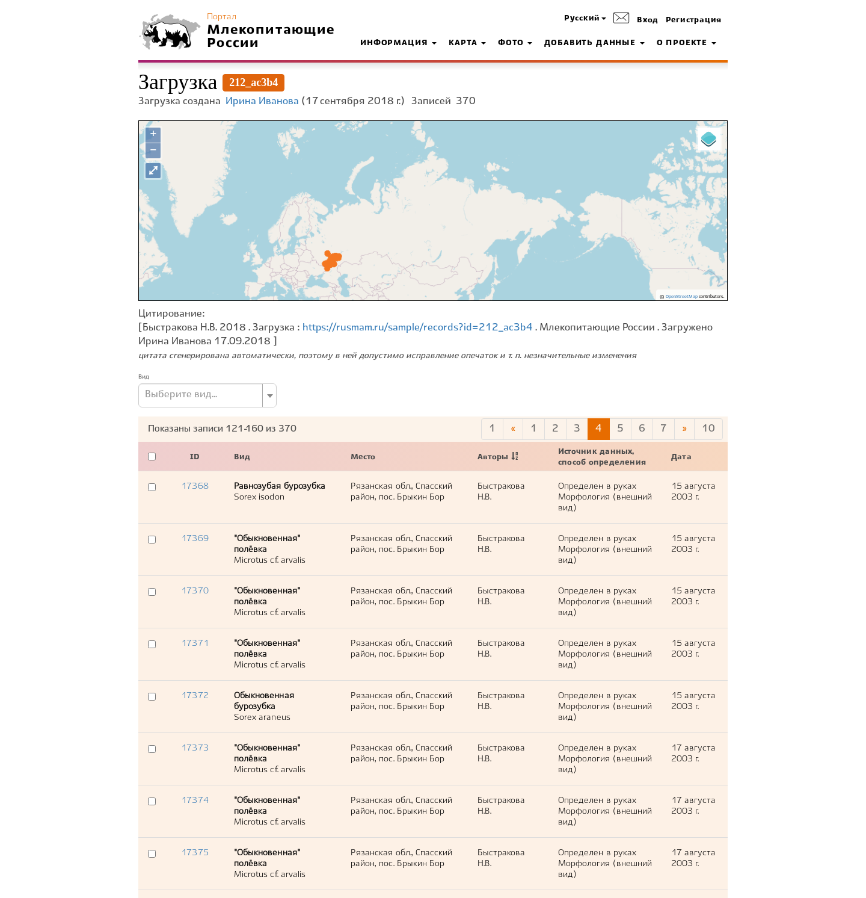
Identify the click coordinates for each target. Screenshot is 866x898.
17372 (194, 696)
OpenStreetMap (682, 297)
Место (363, 457)
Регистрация (694, 20)
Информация (398, 43)
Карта (467, 43)
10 (708, 428)
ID (195, 457)
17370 (194, 591)
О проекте (686, 43)
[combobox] (207, 395)
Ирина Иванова (262, 101)
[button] (585, 19)
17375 (194, 853)
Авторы (493, 457)
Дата (681, 457)
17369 (194, 538)
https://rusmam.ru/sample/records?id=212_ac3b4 (417, 327)
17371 (194, 643)
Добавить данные (594, 43)
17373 (194, 748)
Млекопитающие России (271, 36)
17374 (194, 800)
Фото (515, 43)
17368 (194, 486)
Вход (648, 20)
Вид (143, 377)
